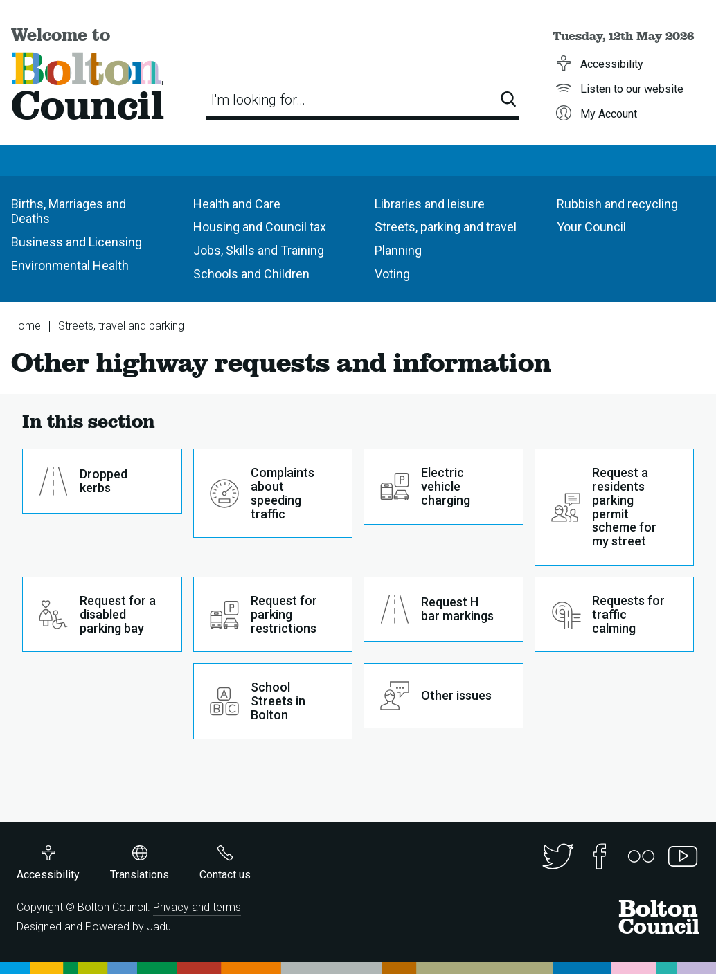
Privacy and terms (197, 907)
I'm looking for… (258, 99)
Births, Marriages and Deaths (68, 211)
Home (26, 325)
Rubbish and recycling (617, 204)
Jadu (159, 926)
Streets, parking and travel (446, 226)
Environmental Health (70, 265)
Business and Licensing (76, 242)
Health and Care (236, 204)
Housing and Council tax (259, 226)
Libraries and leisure (430, 204)
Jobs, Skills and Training (258, 250)
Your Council (591, 226)
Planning (398, 250)
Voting (392, 274)
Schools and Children (251, 274)
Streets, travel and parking (121, 325)
